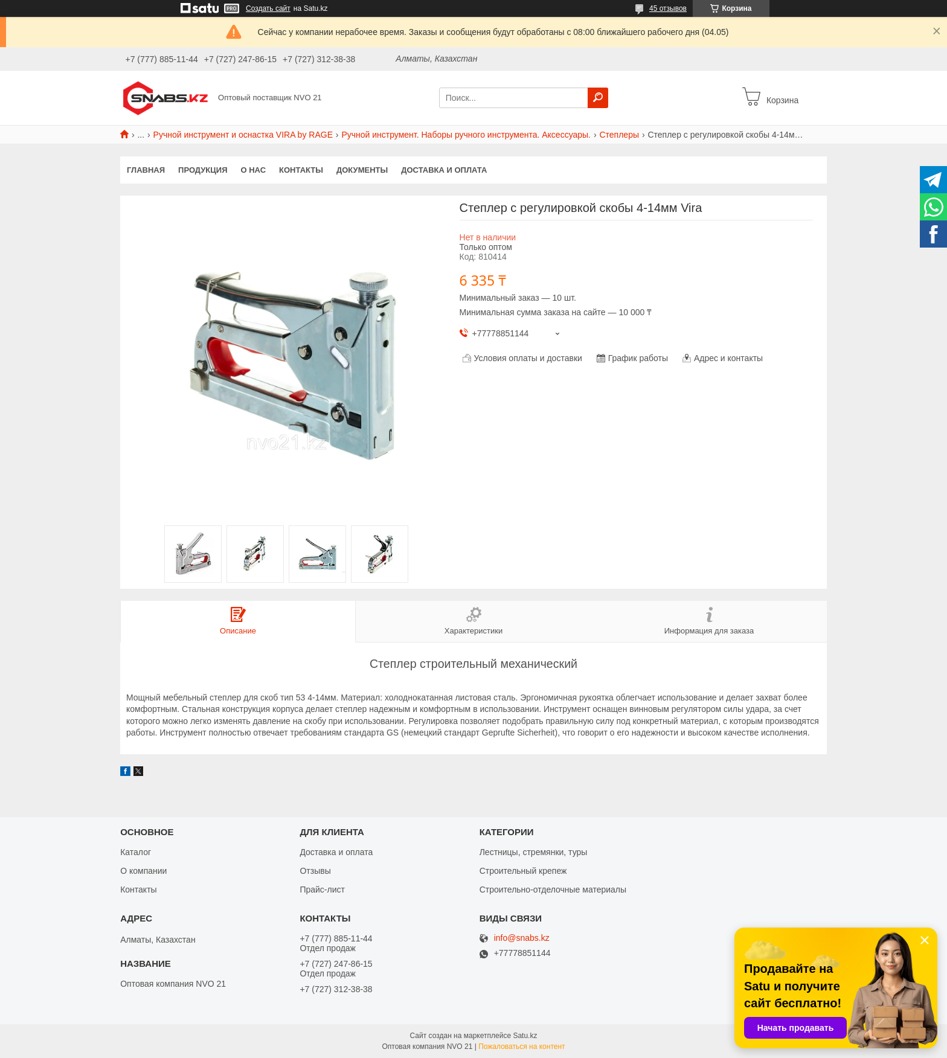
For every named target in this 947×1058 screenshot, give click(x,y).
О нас (253, 170)
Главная (146, 170)
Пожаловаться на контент (521, 1046)
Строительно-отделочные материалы (553, 889)
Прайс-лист (322, 889)
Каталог (135, 852)
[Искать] (598, 98)
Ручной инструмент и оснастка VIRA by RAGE (243, 134)
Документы (362, 170)
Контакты (301, 170)
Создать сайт (268, 8)
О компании (143, 871)
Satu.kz (525, 1035)
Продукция (202, 170)
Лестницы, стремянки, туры (534, 852)
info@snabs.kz (522, 938)
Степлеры (619, 134)
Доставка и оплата (444, 170)
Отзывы (315, 871)
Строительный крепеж (523, 871)
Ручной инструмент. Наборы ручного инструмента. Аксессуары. (466, 134)
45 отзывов (668, 8)
